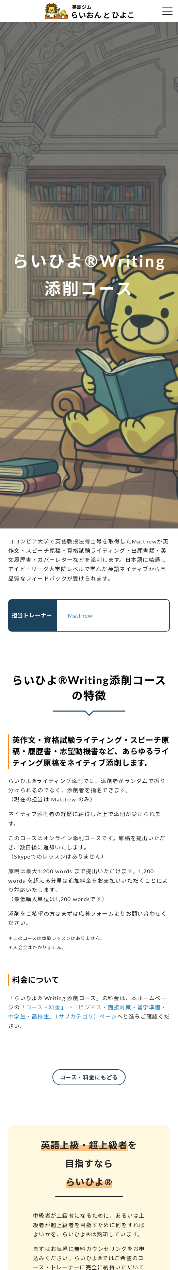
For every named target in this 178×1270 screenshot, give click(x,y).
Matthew (80, 615)
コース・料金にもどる (89, 1077)
